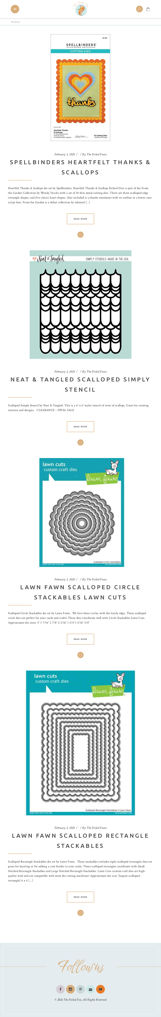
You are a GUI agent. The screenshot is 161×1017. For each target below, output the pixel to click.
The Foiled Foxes (96, 154)
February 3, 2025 (65, 154)
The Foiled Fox (72, 1000)
